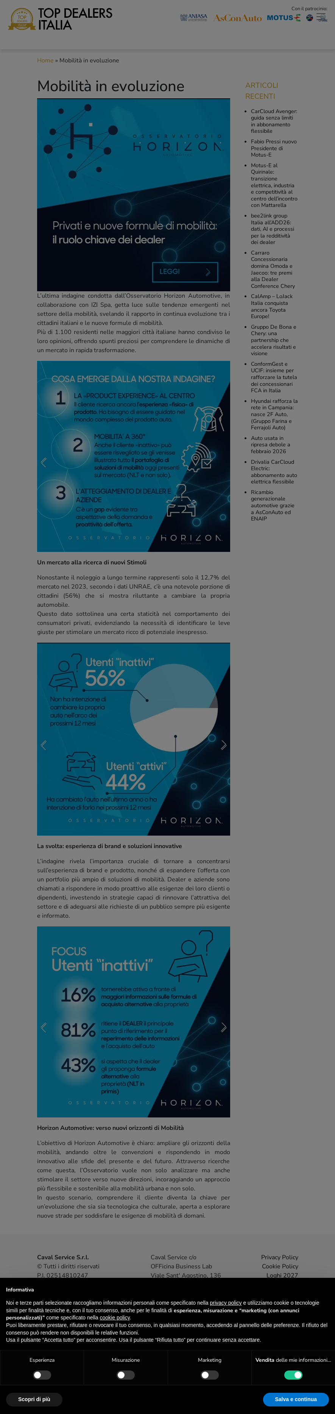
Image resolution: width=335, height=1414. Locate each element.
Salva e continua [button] (296, 1399)
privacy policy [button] (226, 1303)
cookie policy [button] (115, 1318)
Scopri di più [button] (34, 1399)
